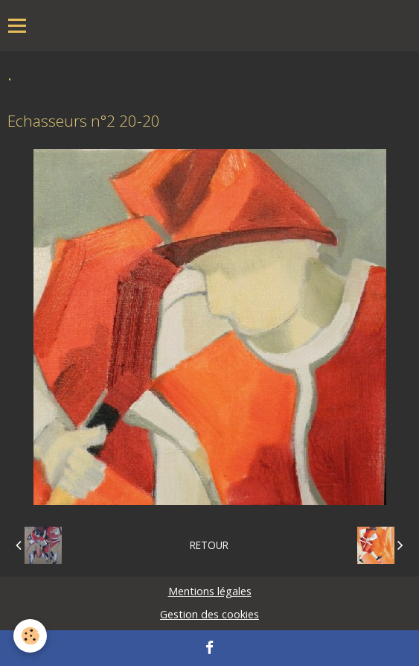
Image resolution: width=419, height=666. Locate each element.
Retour (209, 545)
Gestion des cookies (209, 614)
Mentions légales (210, 591)
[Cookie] (30, 636)
